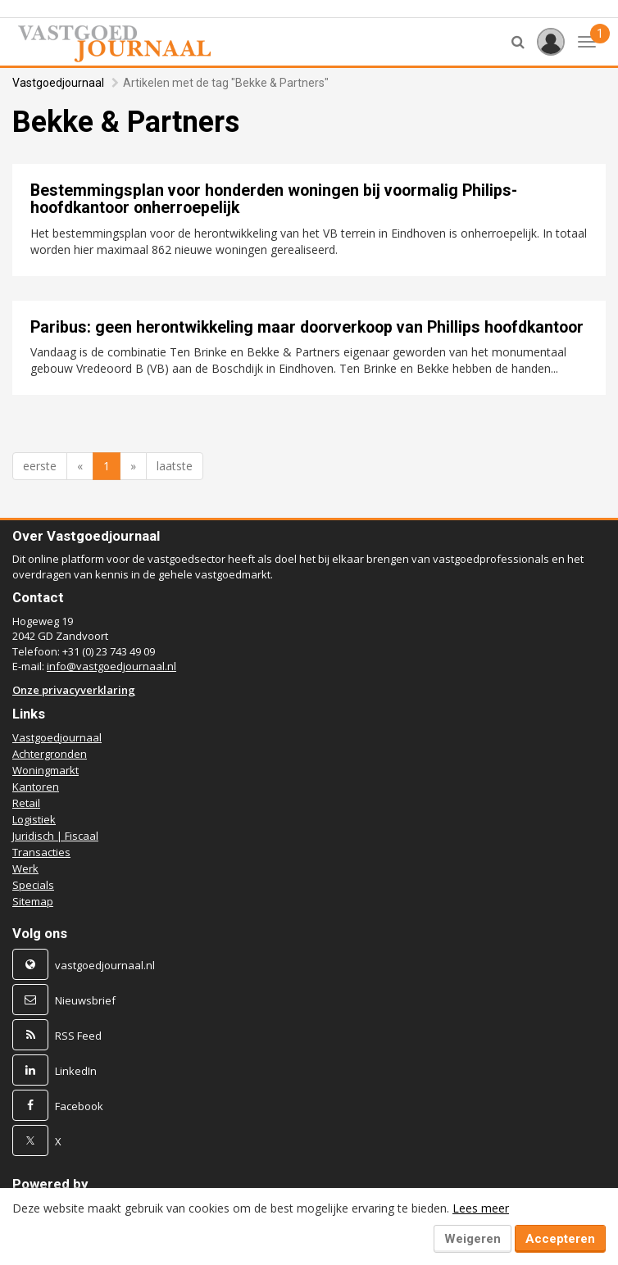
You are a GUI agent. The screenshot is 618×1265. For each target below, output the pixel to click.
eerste (40, 466)
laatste (175, 466)
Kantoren (35, 786)
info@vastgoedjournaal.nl (111, 666)
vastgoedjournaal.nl (105, 965)
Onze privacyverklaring (73, 689)
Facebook (79, 1106)
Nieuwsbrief (85, 1000)
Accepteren (560, 1238)
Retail (26, 803)
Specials (33, 884)
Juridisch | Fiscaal (55, 835)
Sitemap (32, 901)
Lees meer (480, 1208)
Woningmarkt (45, 770)
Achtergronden (49, 753)
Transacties (41, 852)
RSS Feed (78, 1035)
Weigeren (472, 1238)
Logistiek (34, 819)
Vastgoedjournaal (58, 82)
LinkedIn (76, 1070)
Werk (25, 868)
